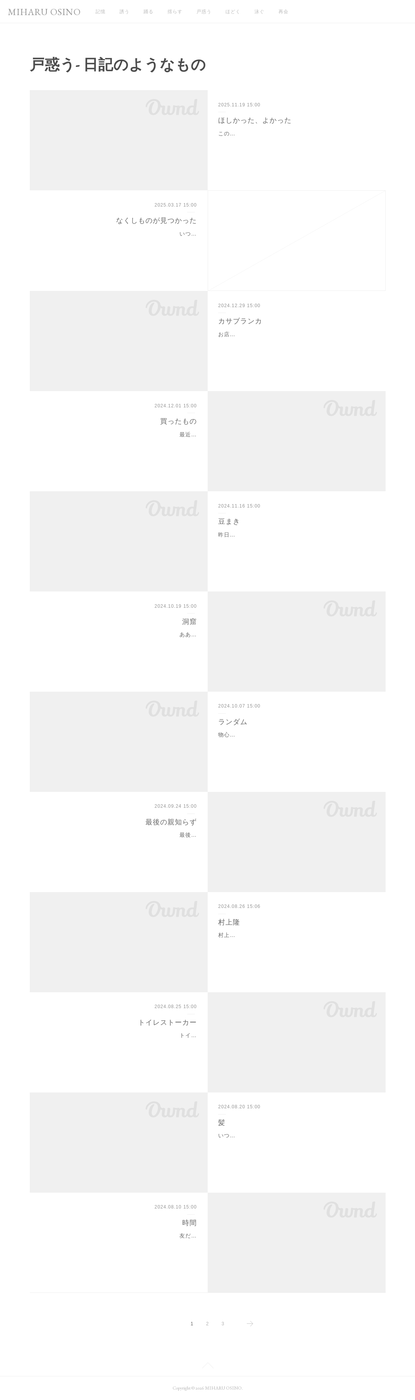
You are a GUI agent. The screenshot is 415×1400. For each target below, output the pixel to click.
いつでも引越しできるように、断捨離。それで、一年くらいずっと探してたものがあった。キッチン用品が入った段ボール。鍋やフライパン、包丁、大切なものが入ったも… (121, 243)
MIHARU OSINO (44, 12)
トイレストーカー (167, 1022)
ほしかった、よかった (255, 120)
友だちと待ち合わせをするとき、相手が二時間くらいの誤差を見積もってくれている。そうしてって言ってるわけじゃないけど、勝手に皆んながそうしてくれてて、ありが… (121, 1245)
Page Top (207, 1366)
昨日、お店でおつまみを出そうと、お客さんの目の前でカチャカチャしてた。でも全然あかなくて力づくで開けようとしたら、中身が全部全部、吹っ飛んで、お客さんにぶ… (293, 544)
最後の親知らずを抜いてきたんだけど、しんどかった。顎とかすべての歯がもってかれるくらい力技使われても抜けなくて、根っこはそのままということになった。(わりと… (120, 844)
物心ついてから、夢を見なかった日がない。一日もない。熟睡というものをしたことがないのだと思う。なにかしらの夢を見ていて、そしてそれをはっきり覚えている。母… (293, 744)
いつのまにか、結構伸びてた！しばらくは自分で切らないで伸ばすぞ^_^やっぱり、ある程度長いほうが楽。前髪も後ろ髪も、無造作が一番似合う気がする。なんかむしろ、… (295, 1145)
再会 (283, 12)
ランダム (233, 722)
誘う (125, 12)
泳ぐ (259, 12)
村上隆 (229, 922)
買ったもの (178, 421)
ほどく (233, 12)
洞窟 (189, 622)
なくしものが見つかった (156, 220)
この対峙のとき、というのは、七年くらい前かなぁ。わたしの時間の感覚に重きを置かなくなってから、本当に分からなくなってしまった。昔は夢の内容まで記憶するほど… (293, 143)
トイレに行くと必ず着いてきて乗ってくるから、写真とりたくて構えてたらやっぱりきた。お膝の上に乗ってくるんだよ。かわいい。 (121, 1045)
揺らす (175, 12)
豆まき (229, 521)
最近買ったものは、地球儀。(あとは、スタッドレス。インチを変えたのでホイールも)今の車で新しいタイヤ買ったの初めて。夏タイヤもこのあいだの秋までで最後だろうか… (120, 444)
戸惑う (204, 12)
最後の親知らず (171, 822)
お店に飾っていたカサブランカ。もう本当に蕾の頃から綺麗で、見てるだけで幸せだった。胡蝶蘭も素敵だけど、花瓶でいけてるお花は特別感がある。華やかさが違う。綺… (293, 344)
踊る (148, 12)
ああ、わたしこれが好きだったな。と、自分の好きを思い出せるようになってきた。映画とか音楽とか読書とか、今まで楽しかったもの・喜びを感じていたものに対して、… (121, 644)
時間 (189, 1223)
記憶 (101, 12)
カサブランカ (240, 321)
